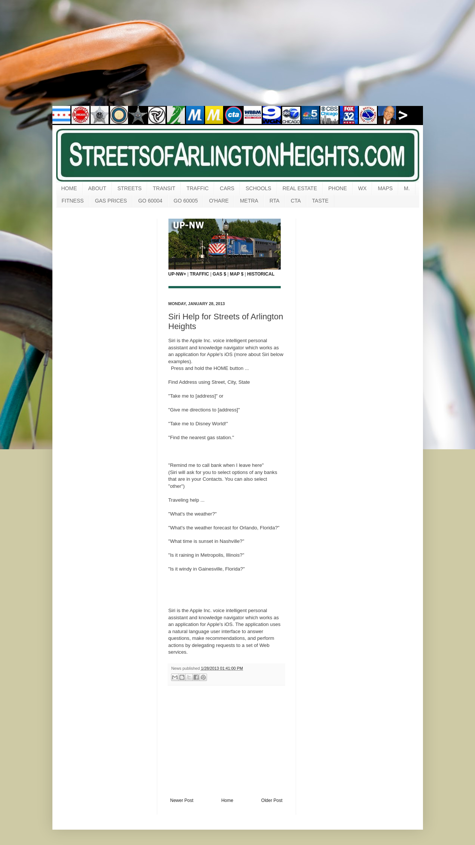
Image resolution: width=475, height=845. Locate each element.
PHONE (337, 188)
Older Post (272, 800)
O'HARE (218, 201)
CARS (227, 188)
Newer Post (182, 800)
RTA (275, 201)
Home (227, 800)
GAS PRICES (111, 201)
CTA (296, 201)
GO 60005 (186, 201)
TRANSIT (164, 188)
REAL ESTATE (300, 188)
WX (362, 188)
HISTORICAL (260, 274)
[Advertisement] (237, 58)
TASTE (320, 201)
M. (407, 188)
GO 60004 (150, 201)
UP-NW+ (177, 274)
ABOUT (97, 188)
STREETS (130, 188)
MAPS (385, 188)
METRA (249, 201)
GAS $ (219, 274)
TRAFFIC (197, 188)
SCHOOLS (258, 188)
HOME (69, 188)
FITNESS (73, 201)
